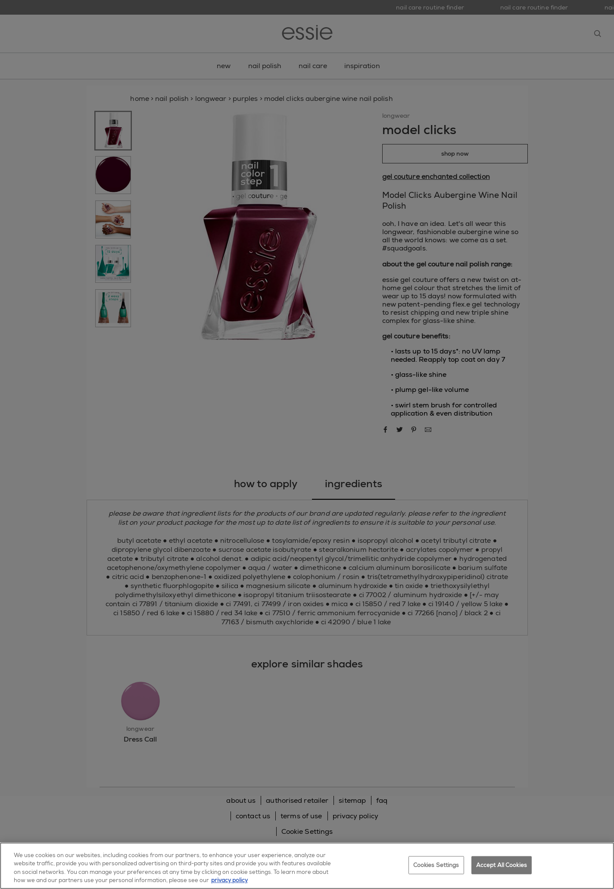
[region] (307, 865)
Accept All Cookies (501, 865)
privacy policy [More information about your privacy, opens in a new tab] (229, 880)
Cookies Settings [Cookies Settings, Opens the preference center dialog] (436, 865)
